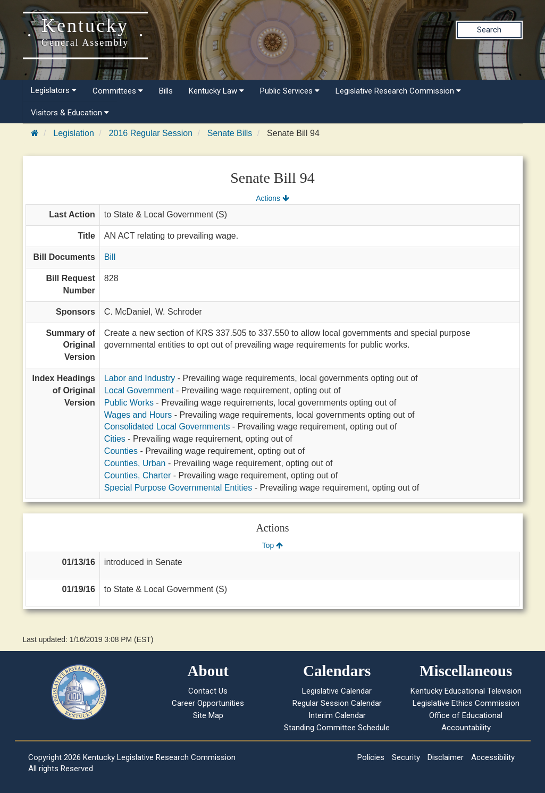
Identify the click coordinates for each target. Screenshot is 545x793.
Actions (272, 198)
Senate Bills (230, 133)
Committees (118, 91)
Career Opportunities (208, 703)
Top (272, 545)
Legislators (54, 90)
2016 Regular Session (150, 133)
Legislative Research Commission (398, 91)
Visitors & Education (70, 112)
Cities (114, 438)
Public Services (290, 91)
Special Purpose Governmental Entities (178, 487)
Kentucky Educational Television (466, 691)
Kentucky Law (216, 91)
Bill (109, 256)
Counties (121, 450)
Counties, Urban (135, 463)
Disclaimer (445, 757)
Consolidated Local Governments (167, 426)
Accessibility (493, 757)
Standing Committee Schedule (337, 727)
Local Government (139, 390)
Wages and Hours (138, 414)
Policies (370, 757)
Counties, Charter (137, 475)
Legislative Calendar (337, 691)
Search (489, 30)
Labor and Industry (139, 378)
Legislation (73, 133)
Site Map (208, 715)
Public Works (129, 402)
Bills (166, 91)
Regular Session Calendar (337, 703)
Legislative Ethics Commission (466, 703)
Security (406, 757)
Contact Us (208, 691)
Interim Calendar (337, 715)
